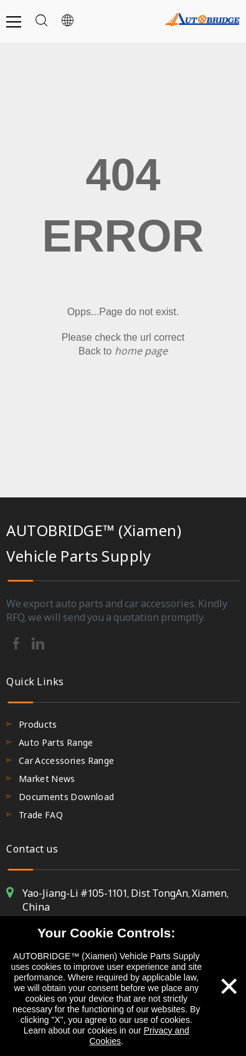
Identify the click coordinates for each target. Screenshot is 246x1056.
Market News (47, 779)
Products (38, 724)
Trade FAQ (41, 815)
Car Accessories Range (66, 760)
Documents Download (66, 797)
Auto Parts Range (56, 742)
